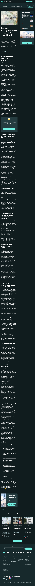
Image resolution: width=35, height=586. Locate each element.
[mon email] (14, 549)
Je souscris (29, 1)
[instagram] (16, 552)
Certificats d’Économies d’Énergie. (9, 313)
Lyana (3, 48)
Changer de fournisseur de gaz (6, 570)
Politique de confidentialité (21, 582)
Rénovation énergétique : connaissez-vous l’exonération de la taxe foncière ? (9, 475)
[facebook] (13, 552)
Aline (24, 28)
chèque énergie (5, 319)
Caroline (5, 535)
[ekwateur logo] (6, 1)
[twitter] (14, 552)
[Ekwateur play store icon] (29, 552)
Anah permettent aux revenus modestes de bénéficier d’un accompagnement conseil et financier (8, 252)
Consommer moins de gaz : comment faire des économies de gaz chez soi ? (9, 466)
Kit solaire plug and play (13, 562)
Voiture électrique (27, 566)
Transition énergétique (27, 560)
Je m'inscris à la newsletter (9, 129)
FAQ (4, 582)
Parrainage (5, 573)
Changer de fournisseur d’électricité (5, 567)
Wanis (27, 536)
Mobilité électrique (21, 556)
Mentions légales (28, 582)
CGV (11, 582)
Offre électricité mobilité (20, 560)
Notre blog (27, 556)
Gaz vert (4, 560)
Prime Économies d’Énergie (8, 304)
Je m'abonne (28, 548)
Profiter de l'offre (30, 6)
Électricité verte (5, 558)
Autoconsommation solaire (14, 556)
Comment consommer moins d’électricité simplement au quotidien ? (8, 461)
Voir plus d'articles (17, 541)
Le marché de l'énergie (27, 562)
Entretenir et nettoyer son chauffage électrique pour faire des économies (9, 453)
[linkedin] (18, 552)
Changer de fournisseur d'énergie (6, 564)
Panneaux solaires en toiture (14, 559)
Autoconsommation (28, 564)
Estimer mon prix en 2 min (11, 504)
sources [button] (2, 509)
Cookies (14, 582)
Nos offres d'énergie (5, 556)
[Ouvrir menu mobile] (33, 1)
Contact (8, 582)
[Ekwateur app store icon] (23, 552)
